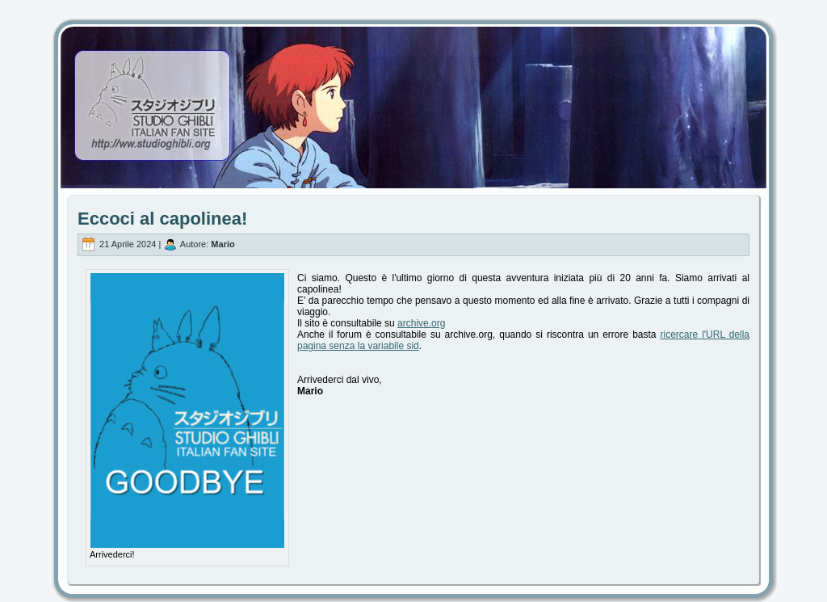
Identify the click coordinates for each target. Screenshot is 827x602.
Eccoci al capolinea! (162, 218)
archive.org (421, 323)
